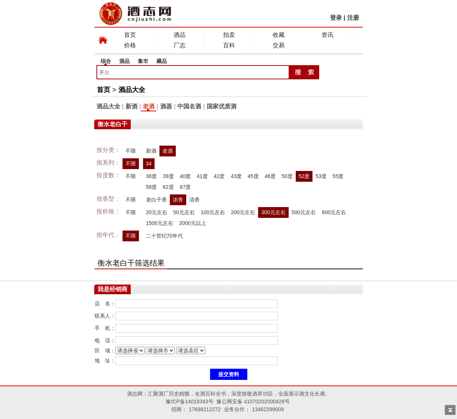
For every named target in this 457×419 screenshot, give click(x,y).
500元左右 (304, 212)
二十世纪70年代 (164, 236)
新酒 (131, 106)
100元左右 (213, 212)
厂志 (179, 45)
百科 (229, 45)
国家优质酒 (222, 106)
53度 (321, 176)
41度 (202, 176)
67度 (185, 187)
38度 (151, 176)
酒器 (166, 106)
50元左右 (184, 212)
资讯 (327, 35)
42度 (219, 176)
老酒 (149, 106)
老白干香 (156, 200)
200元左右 (243, 212)
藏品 (161, 61)
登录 (336, 18)
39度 (168, 176)
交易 (279, 45)
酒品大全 (131, 89)
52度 (304, 176)
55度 (338, 176)
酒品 (179, 35)
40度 (185, 176)
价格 (130, 45)
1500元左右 (159, 223)
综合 (106, 61)
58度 (151, 187)
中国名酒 (189, 106)
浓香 (178, 200)
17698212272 (205, 409)
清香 (194, 200)
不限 (131, 151)
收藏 (279, 35)
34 (149, 163)
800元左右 (334, 212)
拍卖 (229, 35)
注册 (353, 18)
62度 (168, 187)
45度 (253, 176)
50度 (287, 176)
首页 (130, 35)
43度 (236, 176)
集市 (143, 61)
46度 (270, 176)
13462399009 (268, 409)
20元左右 (157, 212)
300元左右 (273, 212)
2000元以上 (192, 223)
